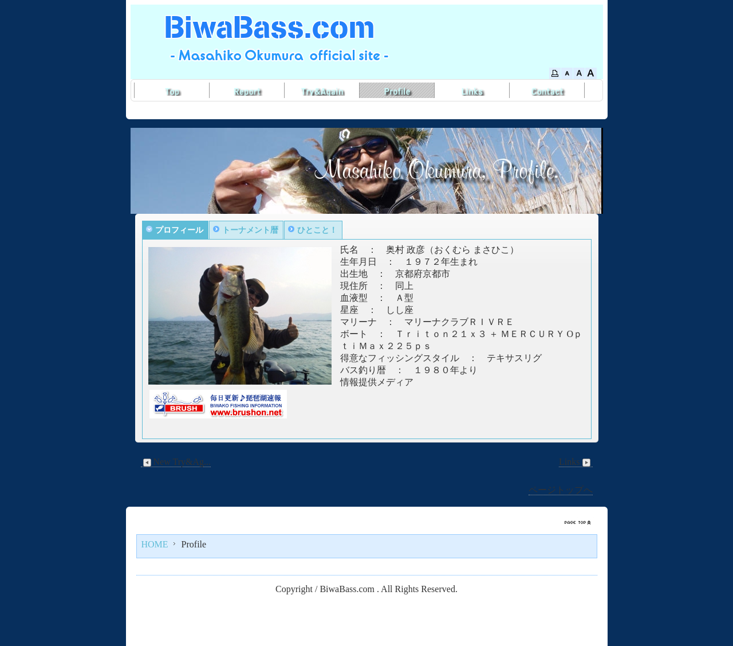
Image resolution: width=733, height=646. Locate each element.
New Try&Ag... (176, 462)
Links (575, 462)
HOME (154, 544)
